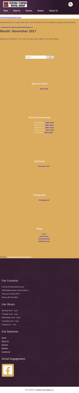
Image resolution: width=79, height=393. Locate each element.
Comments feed (44, 239)
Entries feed (44, 236)
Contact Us (53, 10)
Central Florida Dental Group (10, 17)
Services (29, 10)
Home (5, 10)
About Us (16, 10)
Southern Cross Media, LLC (45, 390)
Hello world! (44, 89)
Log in (44, 234)
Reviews (41, 10)
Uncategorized (44, 200)
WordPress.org (44, 241)
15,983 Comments (24, 257)
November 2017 (44, 166)
